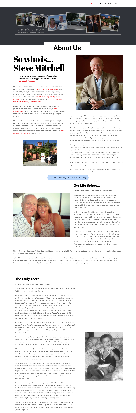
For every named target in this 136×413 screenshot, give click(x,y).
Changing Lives (105, 3)
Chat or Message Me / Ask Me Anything (68, 177)
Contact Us (118, 3)
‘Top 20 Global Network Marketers (47, 89)
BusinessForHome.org (27, 81)
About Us (94, 3)
